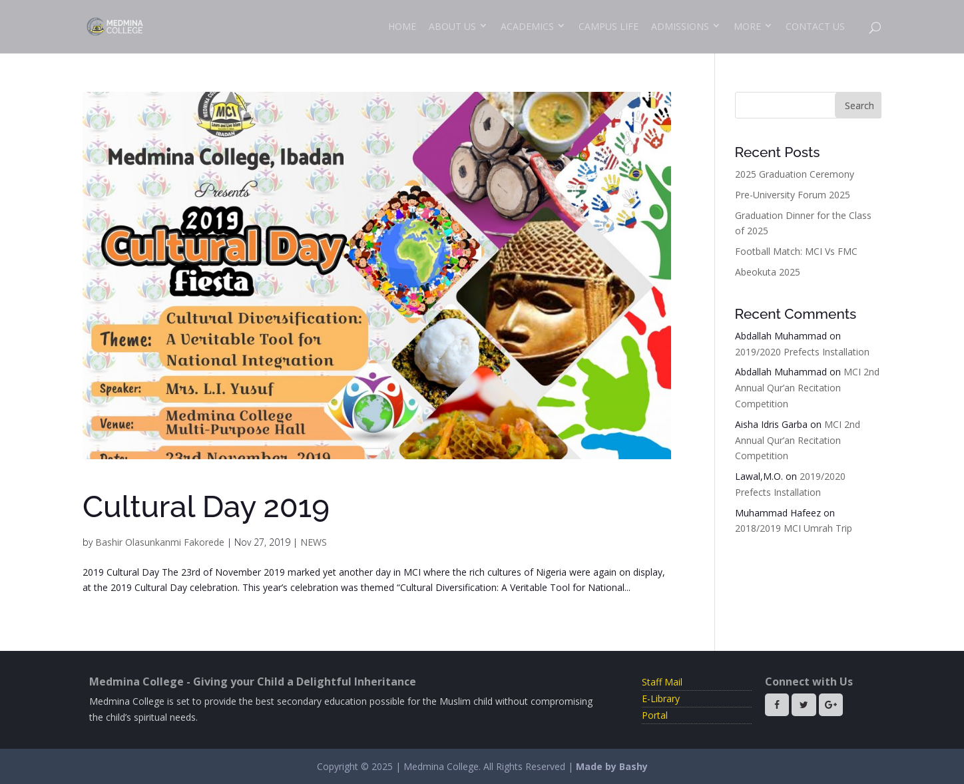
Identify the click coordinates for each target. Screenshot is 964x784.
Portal (655, 715)
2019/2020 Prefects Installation (802, 351)
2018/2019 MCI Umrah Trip (793, 528)
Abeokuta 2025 (767, 272)
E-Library (661, 698)
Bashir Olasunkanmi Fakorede (159, 542)
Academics (527, 26)
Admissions (680, 26)
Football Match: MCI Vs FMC (796, 251)
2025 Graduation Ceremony (794, 174)
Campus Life (608, 26)
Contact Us (815, 26)
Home (402, 26)
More (747, 26)
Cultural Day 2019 (206, 506)
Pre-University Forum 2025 (792, 194)
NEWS (313, 542)
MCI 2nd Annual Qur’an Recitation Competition (807, 387)
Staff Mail (662, 682)
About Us (452, 26)
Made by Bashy (612, 766)
